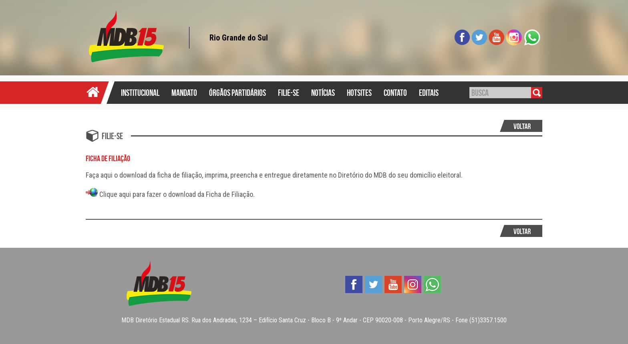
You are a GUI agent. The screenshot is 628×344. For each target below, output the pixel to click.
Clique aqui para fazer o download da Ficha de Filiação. (170, 194)
